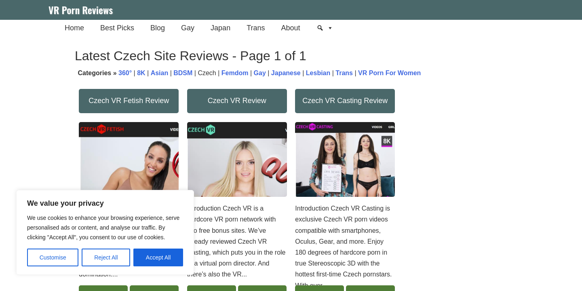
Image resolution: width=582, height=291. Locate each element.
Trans (256, 28)
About (290, 28)
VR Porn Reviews (80, 9)
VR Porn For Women (389, 73)
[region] (105, 232)
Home (74, 28)
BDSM (182, 73)
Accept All (158, 257)
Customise (53, 257)
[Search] (325, 28)
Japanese (286, 73)
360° (125, 73)
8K (141, 73)
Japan (220, 28)
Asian (160, 73)
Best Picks (117, 28)
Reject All (106, 257)
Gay (187, 28)
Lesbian (318, 73)
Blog (157, 28)
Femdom (235, 73)
